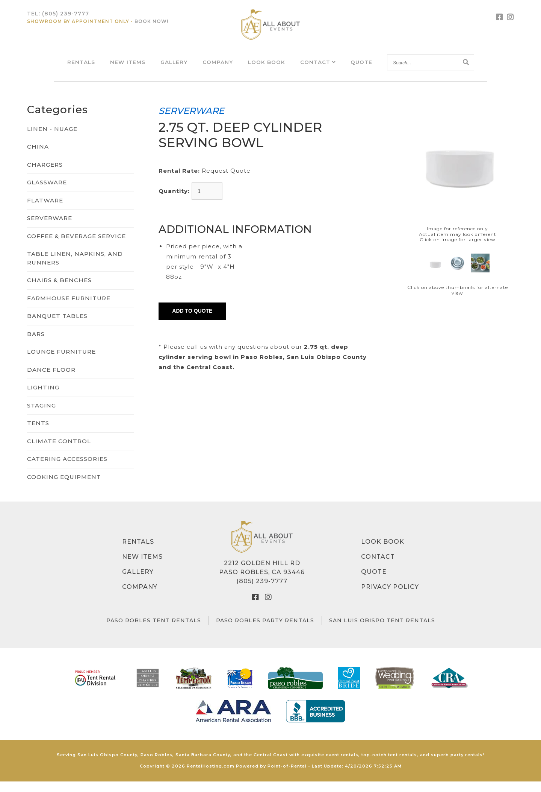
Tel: (58, 18)
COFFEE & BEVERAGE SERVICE (76, 246)
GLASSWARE (47, 193)
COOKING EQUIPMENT (64, 487)
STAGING (41, 416)
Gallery (173, 67)
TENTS (38, 434)
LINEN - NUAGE (52, 139)
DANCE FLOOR (51, 380)
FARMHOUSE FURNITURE (68, 308)
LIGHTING (43, 398)
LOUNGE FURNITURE (61, 362)
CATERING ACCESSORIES (67, 469)
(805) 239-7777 (261, 592)
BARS (36, 344)
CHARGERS (45, 175)
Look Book (267, 67)
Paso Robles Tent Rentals (153, 631)
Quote (362, 67)
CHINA (38, 157)
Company (217, 67)
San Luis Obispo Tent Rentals (382, 631)
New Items (127, 67)
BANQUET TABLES (57, 326)
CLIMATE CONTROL (59, 451)
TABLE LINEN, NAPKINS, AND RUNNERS (75, 269)
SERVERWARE (49, 229)
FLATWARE (45, 210)
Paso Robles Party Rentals (265, 631)
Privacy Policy (390, 597)
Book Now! (151, 26)
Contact (318, 67)
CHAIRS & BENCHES (59, 291)
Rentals (80, 67)
